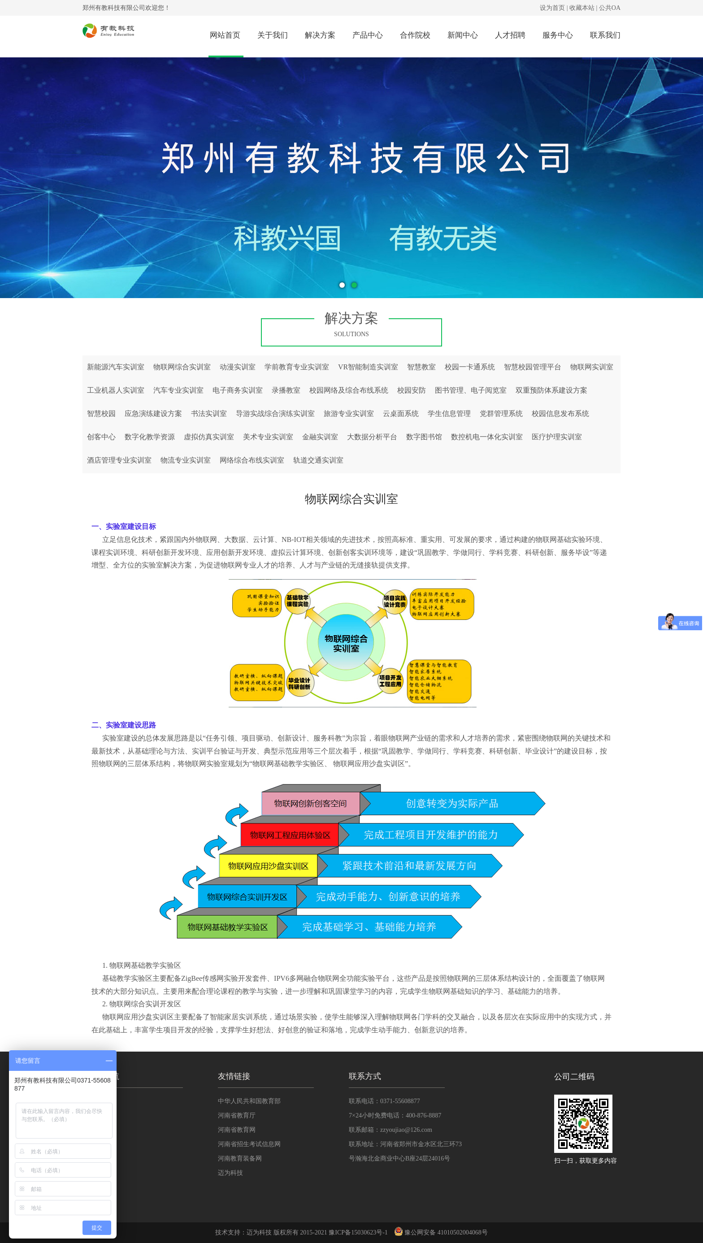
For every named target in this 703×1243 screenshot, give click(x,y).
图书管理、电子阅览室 (471, 390)
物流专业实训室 (186, 460)
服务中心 (557, 35)
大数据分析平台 (372, 437)
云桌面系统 (401, 413)
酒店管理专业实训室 (119, 460)
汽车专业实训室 (178, 390)
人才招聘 (510, 35)
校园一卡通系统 (470, 367)
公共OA (610, 7)
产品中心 (367, 35)
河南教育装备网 (240, 1158)
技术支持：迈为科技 (243, 1232)
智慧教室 (421, 367)
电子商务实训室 (238, 390)
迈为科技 (230, 1172)
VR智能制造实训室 (368, 367)
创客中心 (101, 437)
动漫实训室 (238, 367)
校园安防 (411, 390)
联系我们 (605, 35)
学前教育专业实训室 (297, 367)
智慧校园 (101, 413)
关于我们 (272, 35)
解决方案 (320, 35)
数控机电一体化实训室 (487, 437)
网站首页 (225, 35)
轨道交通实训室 (318, 460)
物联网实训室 (591, 367)
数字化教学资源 (150, 437)
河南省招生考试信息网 (249, 1144)
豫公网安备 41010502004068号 (441, 1232)
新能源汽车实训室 (115, 367)
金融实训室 (320, 437)
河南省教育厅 (237, 1115)
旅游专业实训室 (349, 413)
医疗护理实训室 (557, 437)
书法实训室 (209, 413)
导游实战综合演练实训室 (275, 413)
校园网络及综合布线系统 (348, 390)
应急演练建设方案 (153, 413)
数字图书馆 (424, 437)
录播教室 (286, 390)
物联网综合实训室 (182, 367)
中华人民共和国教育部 (249, 1101)
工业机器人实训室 (115, 390)
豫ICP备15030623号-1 (358, 1232)
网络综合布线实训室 (252, 460)
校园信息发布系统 (560, 413)
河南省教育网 (237, 1129)
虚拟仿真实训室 (209, 437)
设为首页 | (554, 7)
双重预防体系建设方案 (551, 390)
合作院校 (415, 35)
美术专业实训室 (268, 437)
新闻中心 (462, 35)
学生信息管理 (449, 413)
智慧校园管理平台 (532, 367)
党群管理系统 (501, 413)
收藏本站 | (583, 7)
